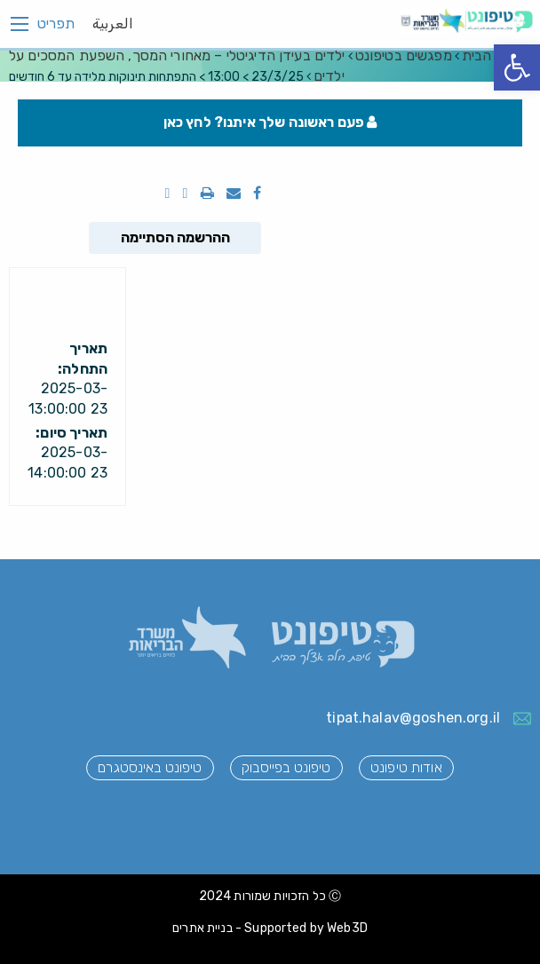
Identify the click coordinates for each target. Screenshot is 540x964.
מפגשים (403, 55)
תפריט (56, 24)
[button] (517, 67)
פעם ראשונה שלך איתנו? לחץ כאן (270, 122)
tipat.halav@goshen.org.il (413, 717)
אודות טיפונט (406, 767)
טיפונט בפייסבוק (286, 767)
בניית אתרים (202, 928)
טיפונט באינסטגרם (150, 767)
